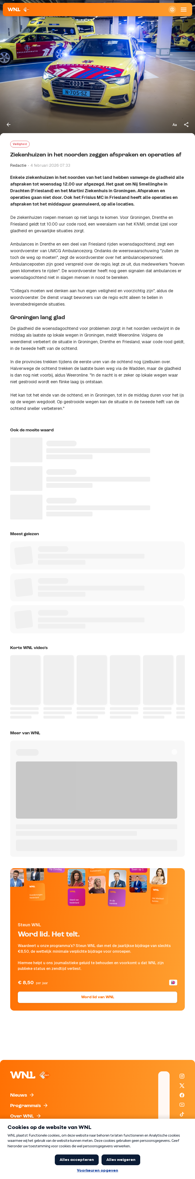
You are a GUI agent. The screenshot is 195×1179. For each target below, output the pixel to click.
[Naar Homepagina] (19, 9)
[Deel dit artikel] (186, 124)
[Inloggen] (172, 9)
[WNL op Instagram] (182, 1076)
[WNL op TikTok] (182, 1114)
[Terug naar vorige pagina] (8, 124)
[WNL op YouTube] (182, 1105)
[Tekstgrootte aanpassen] (174, 124)
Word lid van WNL (97, 997)
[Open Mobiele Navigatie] (183, 9)
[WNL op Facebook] (182, 1095)
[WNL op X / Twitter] (182, 1085)
